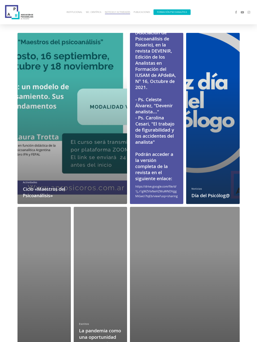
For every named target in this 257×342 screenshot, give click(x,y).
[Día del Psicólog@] (213, 118)
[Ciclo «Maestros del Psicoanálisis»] (72, 118)
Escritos (84, 324)
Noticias (197, 188)
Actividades (30, 182)
